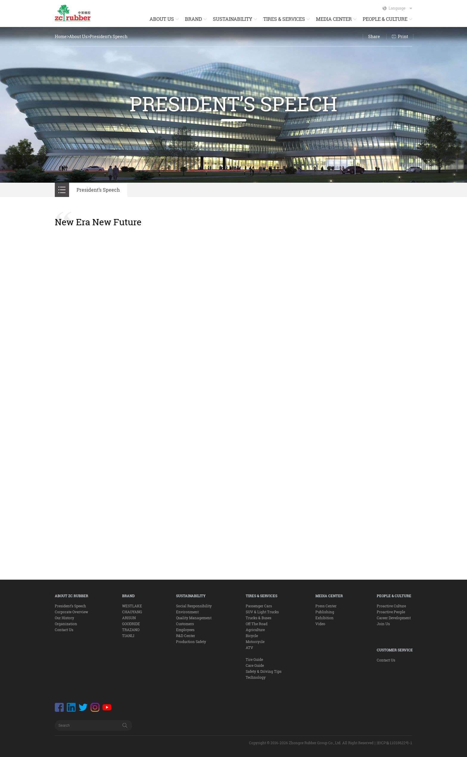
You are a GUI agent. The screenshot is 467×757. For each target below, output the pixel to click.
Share (374, 36)
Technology (256, 677)
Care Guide (255, 665)
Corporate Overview (71, 611)
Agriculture (255, 629)
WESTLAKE (132, 605)
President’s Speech (108, 36)
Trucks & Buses (258, 617)
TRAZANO (130, 629)
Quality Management (193, 617)
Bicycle (252, 635)
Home (61, 36)
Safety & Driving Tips (263, 671)
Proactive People (391, 611)
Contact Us (64, 629)
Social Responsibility (194, 605)
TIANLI (128, 635)
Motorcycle (255, 641)
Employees (185, 629)
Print (403, 36)
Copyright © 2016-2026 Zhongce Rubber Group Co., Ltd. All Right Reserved (311, 742)
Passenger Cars (259, 605)
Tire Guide (254, 659)
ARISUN (129, 617)
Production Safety (191, 641)
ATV (249, 647)
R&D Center (185, 635)
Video (320, 623)
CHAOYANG (132, 611)
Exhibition (324, 617)
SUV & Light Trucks (262, 611)
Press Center (326, 605)
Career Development (394, 617)
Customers (185, 623)
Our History (64, 617)
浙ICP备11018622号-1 (394, 743)
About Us (78, 36)
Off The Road (256, 623)
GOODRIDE (131, 623)
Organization (66, 623)
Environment (187, 611)
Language (400, 8)
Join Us (383, 623)
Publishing (324, 611)
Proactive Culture (391, 605)
